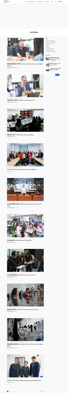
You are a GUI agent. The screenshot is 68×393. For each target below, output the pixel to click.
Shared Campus (47, 1)
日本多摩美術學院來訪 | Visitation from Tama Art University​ (21, 250)
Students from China (40, 378)
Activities (21, 37)
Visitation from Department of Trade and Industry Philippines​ (22, 144)
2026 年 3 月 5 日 (9, 184)
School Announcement (49, 18)
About (24, 1)
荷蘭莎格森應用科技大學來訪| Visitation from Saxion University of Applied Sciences (55, 33)
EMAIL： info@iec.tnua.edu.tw (55, 385)
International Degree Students (12, 213)
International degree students (31, 1)
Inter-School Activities (49, 23)
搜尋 (57, 49)
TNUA (24, 378)
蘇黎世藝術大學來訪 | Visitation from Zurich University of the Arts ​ (23, 284)
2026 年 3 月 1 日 (9, 219)
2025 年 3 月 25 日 (9, 359)
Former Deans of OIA (26, 382)
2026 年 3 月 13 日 (9, 148)
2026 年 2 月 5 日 (9, 288)
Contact (56, 1)
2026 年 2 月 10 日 (9, 254)
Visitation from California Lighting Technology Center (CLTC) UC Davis (24, 355)
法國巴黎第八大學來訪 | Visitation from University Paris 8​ (20, 75)
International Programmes (49, 15)
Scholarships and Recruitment (50, 26)
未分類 (47, 21)
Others (52, 1)
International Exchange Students (41, 384)
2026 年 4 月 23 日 (9, 79)
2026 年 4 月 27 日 (9, 44)
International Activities (14, 37)
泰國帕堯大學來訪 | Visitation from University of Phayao (20, 109)
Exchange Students (40, 1)
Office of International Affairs (27, 380)
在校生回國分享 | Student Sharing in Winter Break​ (19, 215)
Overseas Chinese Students (40, 380)
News (8, 37)
